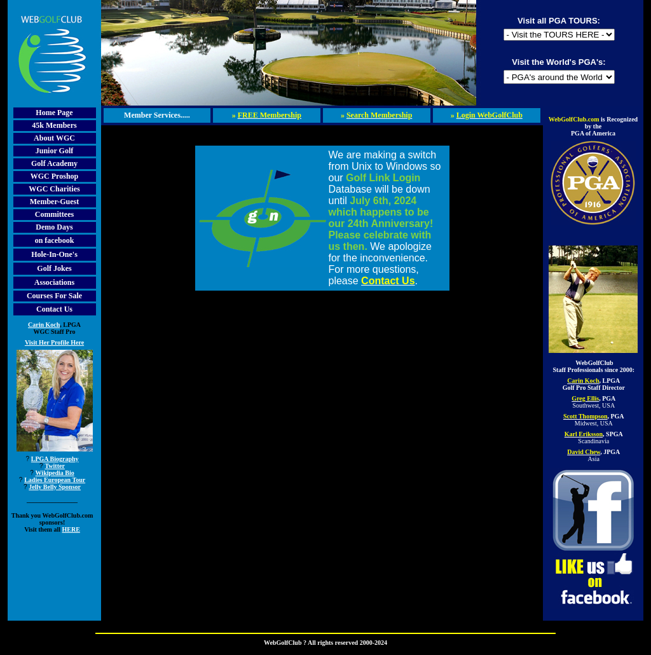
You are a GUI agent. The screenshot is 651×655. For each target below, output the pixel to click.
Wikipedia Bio (55, 472)
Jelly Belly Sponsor (55, 486)
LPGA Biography (55, 458)
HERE (71, 529)
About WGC (54, 138)
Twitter (54, 465)
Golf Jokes (54, 268)
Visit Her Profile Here (54, 342)
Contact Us (54, 309)
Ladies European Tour (54, 479)
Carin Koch (44, 324)
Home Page (54, 112)
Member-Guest (54, 201)
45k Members (54, 125)
